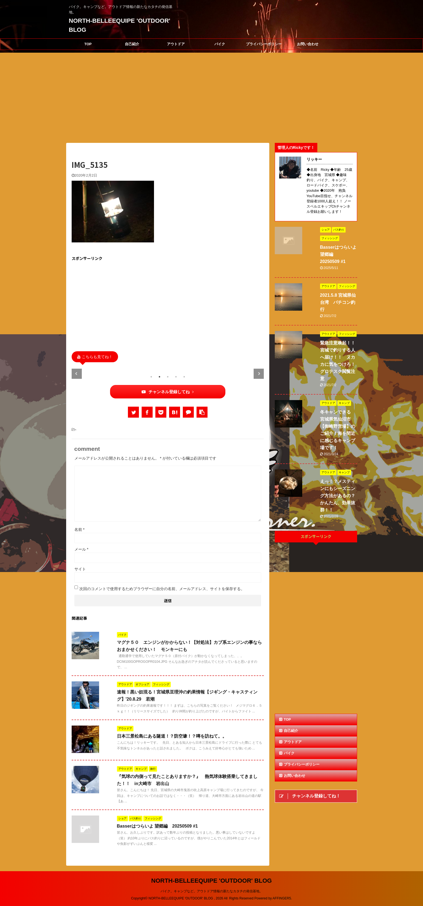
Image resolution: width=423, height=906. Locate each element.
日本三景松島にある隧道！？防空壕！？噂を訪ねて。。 (172, 736)
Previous (77, 374)
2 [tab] (159, 377)
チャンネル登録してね (167, 391)
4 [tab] (176, 377)
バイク (219, 44)
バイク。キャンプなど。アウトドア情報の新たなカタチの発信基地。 (212, 891)
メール (81, 549)
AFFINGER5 (282, 898)
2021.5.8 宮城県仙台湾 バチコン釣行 (338, 302)
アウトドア (176, 44)
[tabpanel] (102, 369)
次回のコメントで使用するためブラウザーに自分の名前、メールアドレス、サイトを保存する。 (162, 589)
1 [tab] (151, 377)
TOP (88, 44)
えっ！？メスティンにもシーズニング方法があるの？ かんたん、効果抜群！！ (340, 495)
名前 (79, 529)
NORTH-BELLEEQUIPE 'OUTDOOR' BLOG (211, 880)
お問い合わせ (307, 44)
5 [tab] (184, 377)
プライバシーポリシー (264, 44)
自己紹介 (132, 44)
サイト (80, 569)
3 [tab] (167, 377)
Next (259, 374)
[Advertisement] (168, 304)
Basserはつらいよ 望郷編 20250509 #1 (157, 826)
